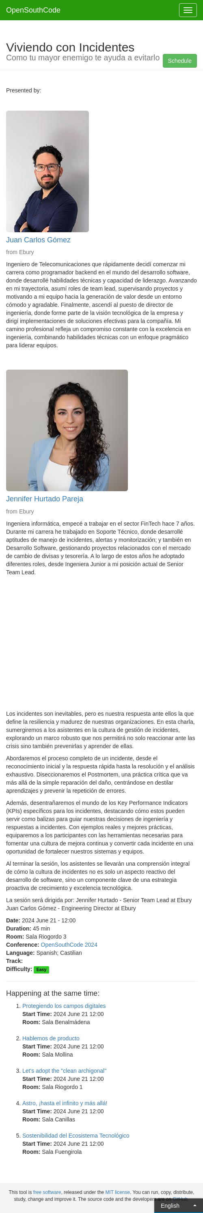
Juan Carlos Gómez (38, 240)
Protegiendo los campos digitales (64, 1006)
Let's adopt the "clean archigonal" (64, 1071)
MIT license (117, 1192)
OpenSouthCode (33, 10)
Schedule (180, 61)
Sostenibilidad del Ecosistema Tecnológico (76, 1135)
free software (47, 1192)
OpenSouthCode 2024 (69, 944)
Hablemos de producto (51, 1038)
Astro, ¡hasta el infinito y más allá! (64, 1103)
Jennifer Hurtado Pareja (44, 499)
